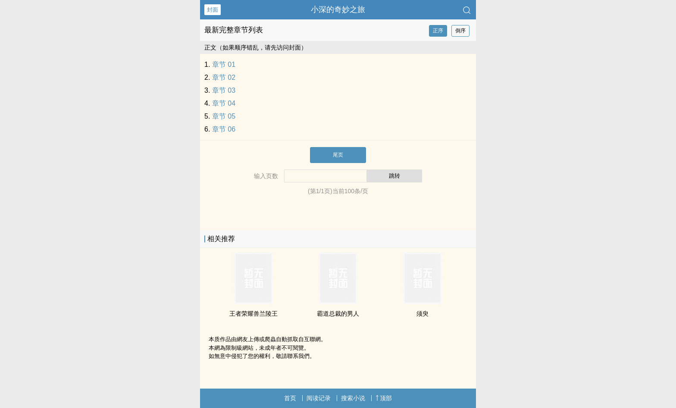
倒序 (460, 31)
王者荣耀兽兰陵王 (253, 313)
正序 (438, 31)
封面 (212, 9)
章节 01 (223, 64)
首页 (290, 398)
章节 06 (223, 129)
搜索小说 (353, 398)
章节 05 (223, 116)
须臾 (422, 313)
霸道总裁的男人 (338, 313)
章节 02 (223, 77)
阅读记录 (319, 398)
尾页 (338, 155)
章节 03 (223, 90)
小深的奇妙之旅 (338, 9)
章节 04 (223, 103)
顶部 (384, 398)
